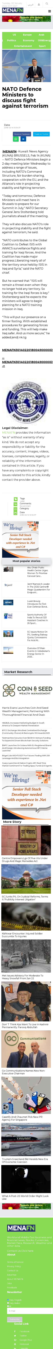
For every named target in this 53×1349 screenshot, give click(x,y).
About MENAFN (15, 1279)
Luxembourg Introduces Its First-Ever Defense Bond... (37, 604)
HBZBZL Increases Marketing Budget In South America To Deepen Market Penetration (23, 724)
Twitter (20, 1335)
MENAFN (10, 151)
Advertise (11, 1275)
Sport (40, 46)
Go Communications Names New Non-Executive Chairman (23, 1072)
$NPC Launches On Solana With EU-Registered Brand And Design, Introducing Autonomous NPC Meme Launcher (26, 748)
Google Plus (23, 1340)
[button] (39, 4)
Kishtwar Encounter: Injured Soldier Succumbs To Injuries (22, 935)
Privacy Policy (14, 1266)
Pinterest (21, 1344)
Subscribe (15, 1319)
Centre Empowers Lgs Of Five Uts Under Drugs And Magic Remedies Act (25, 859)
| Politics (11, 40)
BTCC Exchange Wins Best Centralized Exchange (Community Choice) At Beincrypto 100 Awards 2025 (26, 731)
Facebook (21, 1331)
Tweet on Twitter (41, 134)
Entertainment (18, 46)
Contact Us (12, 1270)
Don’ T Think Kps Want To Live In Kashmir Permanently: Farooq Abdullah (25, 1026)
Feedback (12, 1287)
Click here (27, 1250)
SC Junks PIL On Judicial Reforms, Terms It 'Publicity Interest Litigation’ (25, 898)
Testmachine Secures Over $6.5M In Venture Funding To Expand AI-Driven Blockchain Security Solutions (26, 739)
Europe (27, 34)
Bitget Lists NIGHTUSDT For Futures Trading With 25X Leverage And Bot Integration (26, 756)
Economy (29, 40)
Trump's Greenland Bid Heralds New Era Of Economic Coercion (25, 1160)
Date (7, 125)
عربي (31, 4)
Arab (41, 34)
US (11, 34)
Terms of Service (15, 1262)
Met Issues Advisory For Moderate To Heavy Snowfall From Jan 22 (22, 977)
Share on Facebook (22, 134)
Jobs (9, 1283)
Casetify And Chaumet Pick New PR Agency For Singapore (22, 1118)
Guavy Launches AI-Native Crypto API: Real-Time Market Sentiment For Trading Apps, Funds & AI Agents (27, 764)
